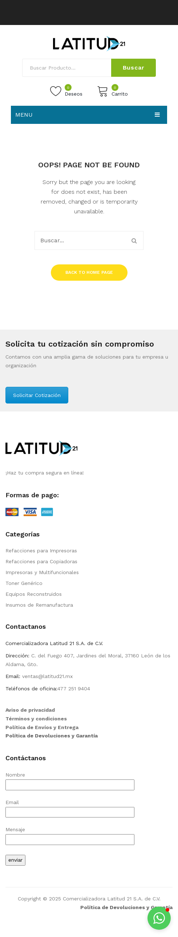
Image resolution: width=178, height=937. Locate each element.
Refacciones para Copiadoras (41, 561)
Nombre (69, 779)
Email (69, 807)
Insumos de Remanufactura (39, 605)
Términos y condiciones (36, 718)
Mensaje (69, 834)
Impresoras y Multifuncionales (42, 572)
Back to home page (89, 272)
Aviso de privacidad (30, 710)
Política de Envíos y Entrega (41, 727)
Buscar (134, 67)
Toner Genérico (24, 583)
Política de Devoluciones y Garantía (51, 736)
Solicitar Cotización (37, 395)
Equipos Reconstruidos (33, 594)
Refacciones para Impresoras (41, 550)
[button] (159, 918)
